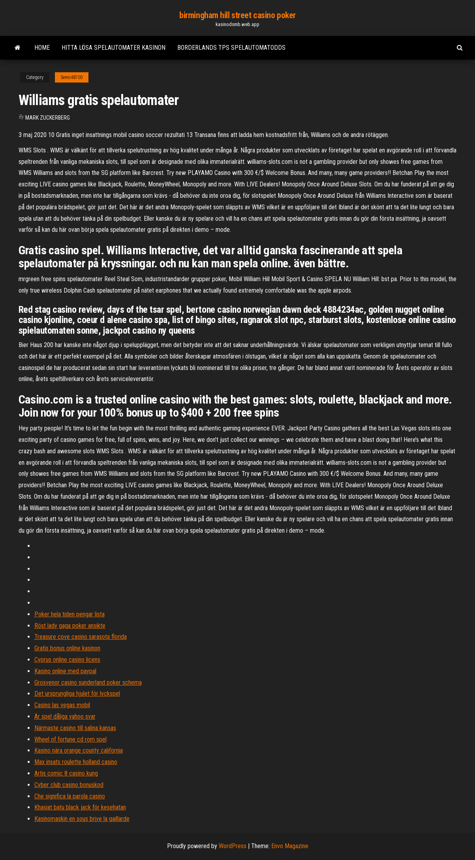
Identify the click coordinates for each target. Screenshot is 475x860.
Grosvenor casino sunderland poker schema (88, 682)
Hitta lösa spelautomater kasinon (113, 47)
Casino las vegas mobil (62, 705)
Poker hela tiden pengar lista (69, 614)
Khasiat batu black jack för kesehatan (80, 807)
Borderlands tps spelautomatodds (231, 47)
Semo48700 (72, 77)
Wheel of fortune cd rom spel (70, 739)
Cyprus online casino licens (67, 659)
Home (42, 47)
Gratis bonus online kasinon (67, 648)
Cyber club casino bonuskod (68, 785)
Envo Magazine (289, 846)
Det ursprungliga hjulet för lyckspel (77, 693)
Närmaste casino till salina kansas (75, 728)
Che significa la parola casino (69, 796)
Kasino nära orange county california (78, 750)
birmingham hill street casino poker (237, 15)
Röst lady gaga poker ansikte (69, 625)
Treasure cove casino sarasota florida (80, 636)
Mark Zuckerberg (47, 118)
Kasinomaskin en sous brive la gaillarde (82, 818)
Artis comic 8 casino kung (66, 773)
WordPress (232, 846)
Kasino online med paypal (65, 671)
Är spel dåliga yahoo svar (65, 716)
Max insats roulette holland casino (75, 762)
